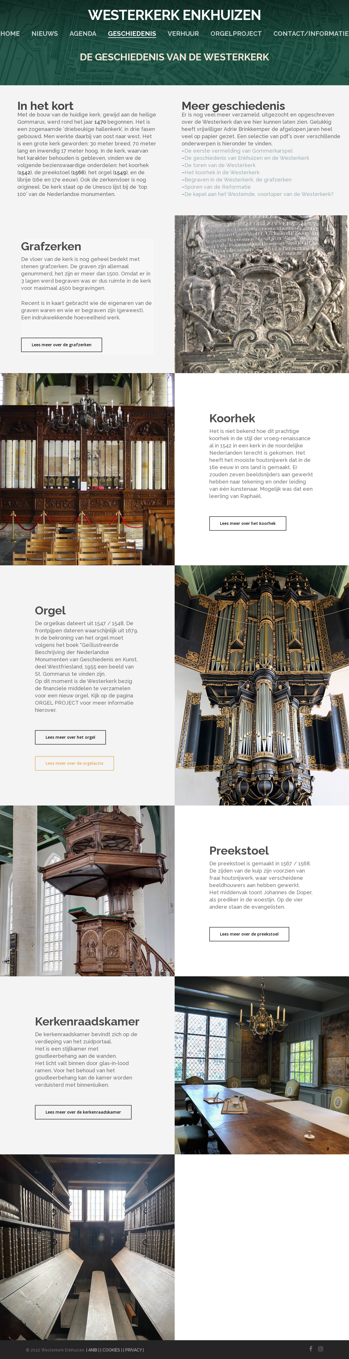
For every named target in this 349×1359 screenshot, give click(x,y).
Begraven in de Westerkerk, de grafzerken (238, 180)
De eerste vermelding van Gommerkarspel (238, 151)
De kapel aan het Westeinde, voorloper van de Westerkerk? (258, 194)
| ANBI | (92, 1350)
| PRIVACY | (133, 1350)
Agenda (83, 33)
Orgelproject (236, 33)
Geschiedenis (132, 33)
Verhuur (183, 33)
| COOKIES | (111, 1350)
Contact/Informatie (311, 33)
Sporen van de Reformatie (217, 187)
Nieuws (44, 33)
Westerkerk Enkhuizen (174, 15)
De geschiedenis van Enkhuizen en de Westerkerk (246, 158)
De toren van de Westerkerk (219, 165)
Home (10, 33)
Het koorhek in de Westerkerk (222, 172)
